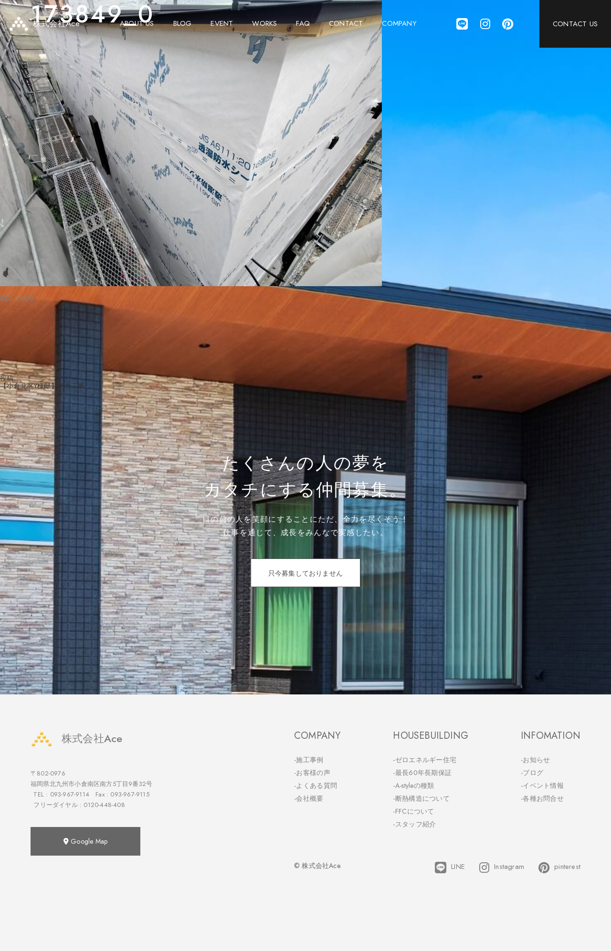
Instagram (501, 867)
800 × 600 (17, 298)
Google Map (85, 841)
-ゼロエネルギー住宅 (424, 760)
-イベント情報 (542, 785)
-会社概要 (309, 798)
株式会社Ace (76, 738)
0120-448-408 (104, 804)
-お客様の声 (312, 772)
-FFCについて (413, 811)
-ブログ (532, 772)
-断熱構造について (421, 798)
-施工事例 (309, 760)
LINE (450, 867)
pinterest (559, 867)
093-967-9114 (69, 794)
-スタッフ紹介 (414, 824)
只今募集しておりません (305, 573)
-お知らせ (535, 760)
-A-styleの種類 (413, 785)
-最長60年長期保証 (422, 772)
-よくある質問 (315, 785)
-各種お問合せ (542, 798)
